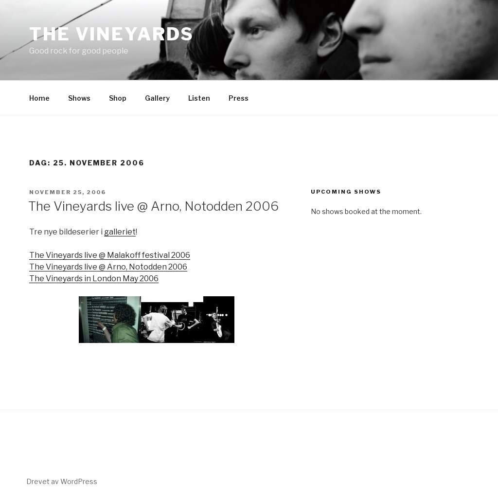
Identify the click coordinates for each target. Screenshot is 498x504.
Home (39, 98)
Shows (79, 98)
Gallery (157, 98)
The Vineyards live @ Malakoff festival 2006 (109, 255)
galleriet (120, 231)
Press (239, 98)
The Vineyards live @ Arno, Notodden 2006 (153, 206)
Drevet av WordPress (61, 481)
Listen (199, 98)
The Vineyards (111, 34)
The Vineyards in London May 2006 (94, 278)
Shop (117, 98)
